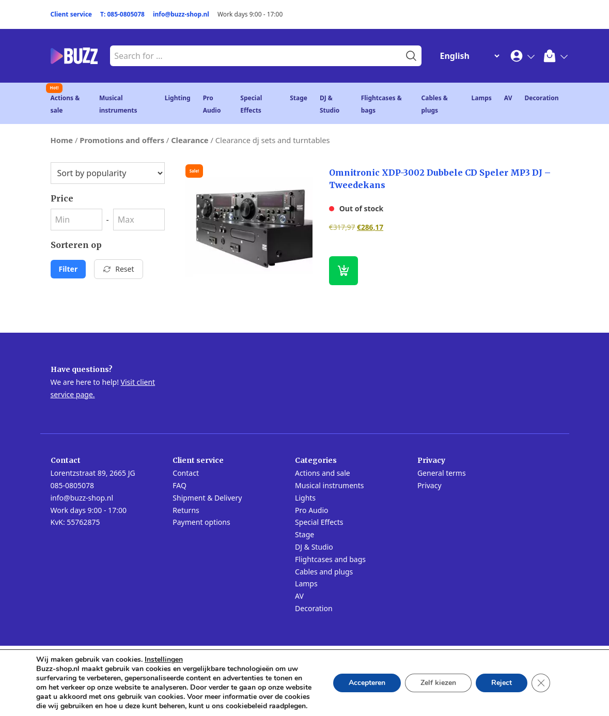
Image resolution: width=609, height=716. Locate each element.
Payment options (201, 522)
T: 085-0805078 (122, 14)
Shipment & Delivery (207, 498)
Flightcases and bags (330, 559)
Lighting (178, 98)
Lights (305, 498)
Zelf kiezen (438, 683)
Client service (71, 14)
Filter (68, 269)
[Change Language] (467, 55)
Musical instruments (329, 485)
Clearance (190, 140)
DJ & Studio (314, 547)
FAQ (179, 485)
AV (508, 98)
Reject (501, 683)
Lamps (482, 98)
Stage (298, 98)
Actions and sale (322, 473)
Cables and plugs (324, 572)
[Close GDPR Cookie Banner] (541, 683)
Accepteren (367, 683)
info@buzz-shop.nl (181, 14)
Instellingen (164, 659)
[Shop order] (108, 173)
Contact (186, 473)
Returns (186, 510)
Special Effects (319, 522)
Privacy (429, 485)
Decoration (541, 98)
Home (62, 140)
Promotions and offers (122, 140)
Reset (118, 269)
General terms (441, 473)
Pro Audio (311, 510)
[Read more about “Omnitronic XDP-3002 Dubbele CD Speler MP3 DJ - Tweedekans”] (343, 270)
